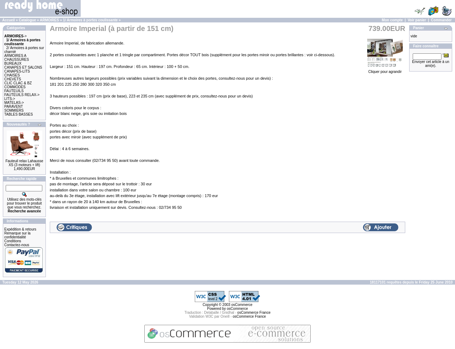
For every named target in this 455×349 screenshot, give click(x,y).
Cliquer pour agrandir (385, 70)
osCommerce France (254, 312)
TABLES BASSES (18, 114)
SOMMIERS (13, 110)
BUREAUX (12, 63)
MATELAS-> (14, 103)
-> (15, 36)
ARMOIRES (49, 20)
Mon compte (392, 20)
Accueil (8, 20)
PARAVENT (13, 107)
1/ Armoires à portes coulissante (90, 20)
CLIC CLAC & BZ (18, 83)
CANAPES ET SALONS (23, 67)
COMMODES (15, 87)
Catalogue (27, 20)
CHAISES (12, 75)
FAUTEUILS (13, 91)
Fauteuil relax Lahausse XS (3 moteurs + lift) (24, 163)
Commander (441, 20)
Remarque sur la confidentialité (17, 235)
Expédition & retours (20, 229)
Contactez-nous (16, 245)
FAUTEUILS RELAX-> (21, 95)
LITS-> (9, 99)
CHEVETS (12, 79)
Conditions (12, 241)
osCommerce (241, 305)
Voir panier (417, 20)
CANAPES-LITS (17, 71)
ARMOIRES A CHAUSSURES (16, 58)
